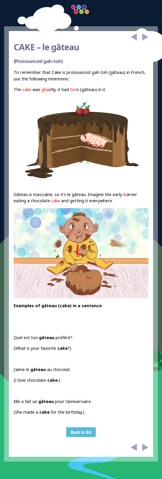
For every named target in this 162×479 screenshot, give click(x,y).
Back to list (81, 432)
